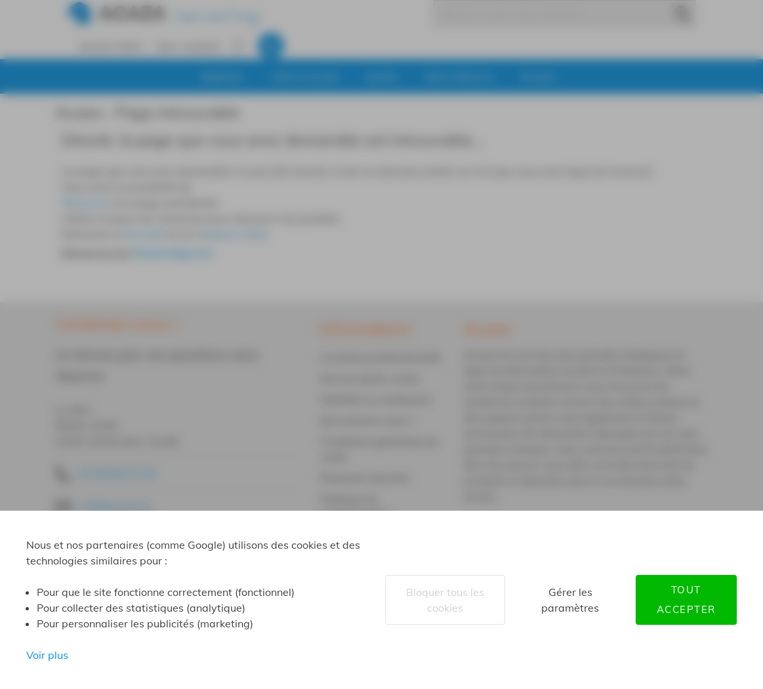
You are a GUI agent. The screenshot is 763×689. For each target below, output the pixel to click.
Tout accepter (686, 599)
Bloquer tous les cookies (445, 599)
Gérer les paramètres (570, 599)
